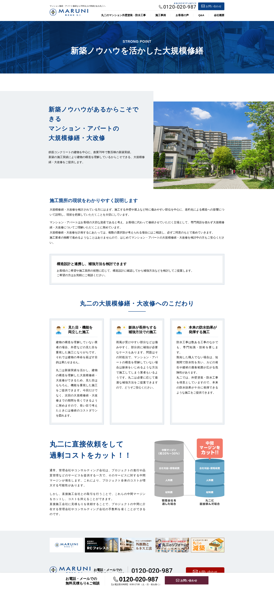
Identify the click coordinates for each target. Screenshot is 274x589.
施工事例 (160, 15)
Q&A (201, 15)
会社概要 (219, 15)
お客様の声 (182, 15)
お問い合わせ (211, 5)
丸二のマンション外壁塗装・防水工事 (123, 15)
